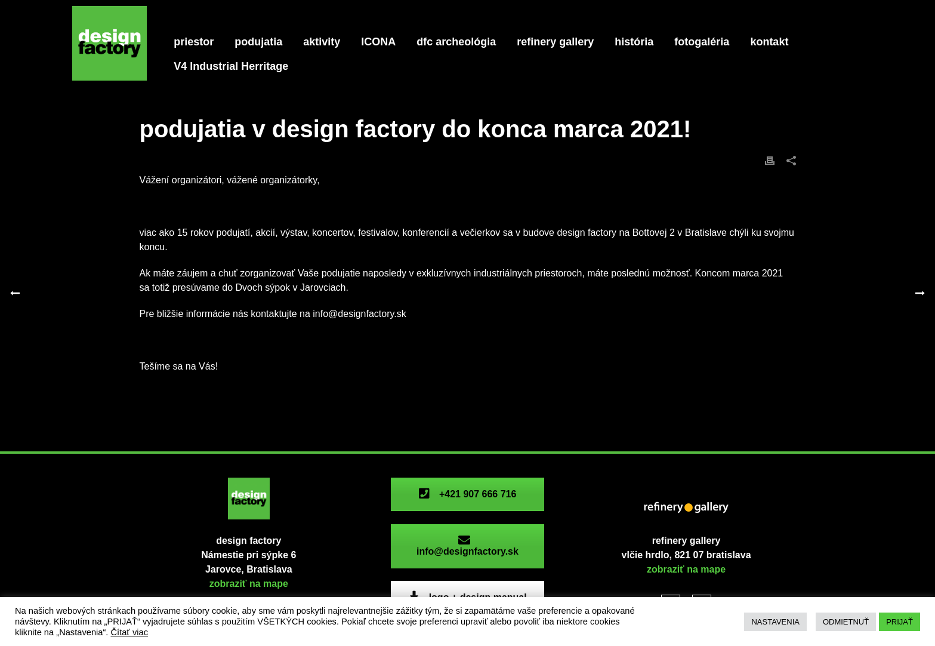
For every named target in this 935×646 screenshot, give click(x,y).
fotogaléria (701, 42)
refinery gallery (555, 42)
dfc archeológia (456, 42)
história (634, 42)
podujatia (258, 42)
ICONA (378, 42)
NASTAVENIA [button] (775, 621)
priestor (194, 42)
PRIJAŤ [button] (899, 621)
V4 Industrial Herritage (231, 66)
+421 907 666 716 (467, 494)
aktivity (321, 42)
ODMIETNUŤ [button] (846, 621)
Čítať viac (129, 632)
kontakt (769, 42)
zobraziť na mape (248, 584)
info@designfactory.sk (467, 546)
